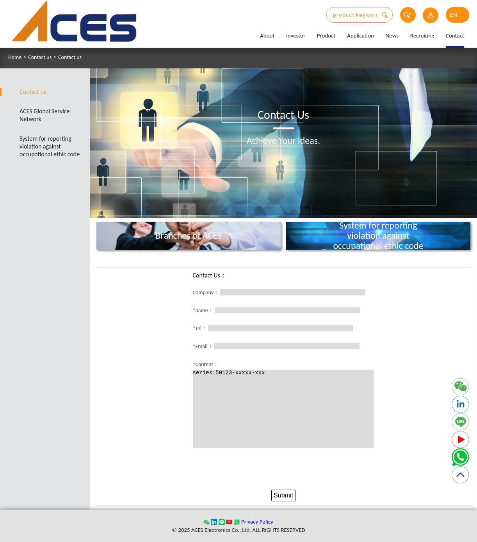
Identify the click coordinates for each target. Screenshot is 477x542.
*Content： (206, 364)
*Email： (203, 346)
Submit (283, 495)
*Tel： (200, 328)
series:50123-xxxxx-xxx (283, 409)
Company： (206, 292)
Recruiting (422, 35)
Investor (295, 35)
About (267, 35)
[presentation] (283, 470)
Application (360, 35)
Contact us (40, 57)
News (392, 35)
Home (14, 57)
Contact (455, 35)
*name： (203, 310)
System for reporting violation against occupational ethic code (50, 146)
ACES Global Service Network (45, 115)
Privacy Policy (257, 521)
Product (326, 35)
